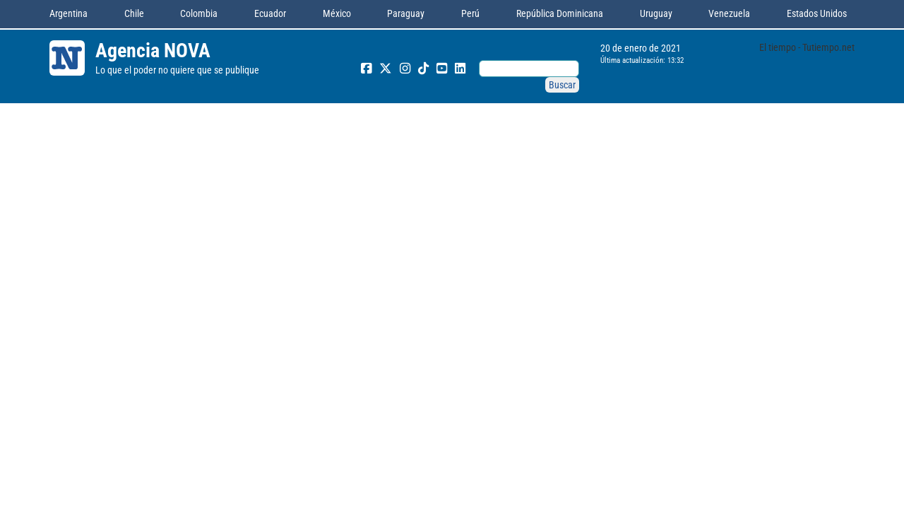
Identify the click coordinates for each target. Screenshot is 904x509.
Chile (134, 13)
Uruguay (656, 13)
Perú (470, 13)
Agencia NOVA (152, 50)
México (337, 13)
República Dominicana (559, 13)
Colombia (199, 13)
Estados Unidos (817, 13)
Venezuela (729, 13)
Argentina (68, 13)
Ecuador (270, 13)
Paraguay (405, 13)
